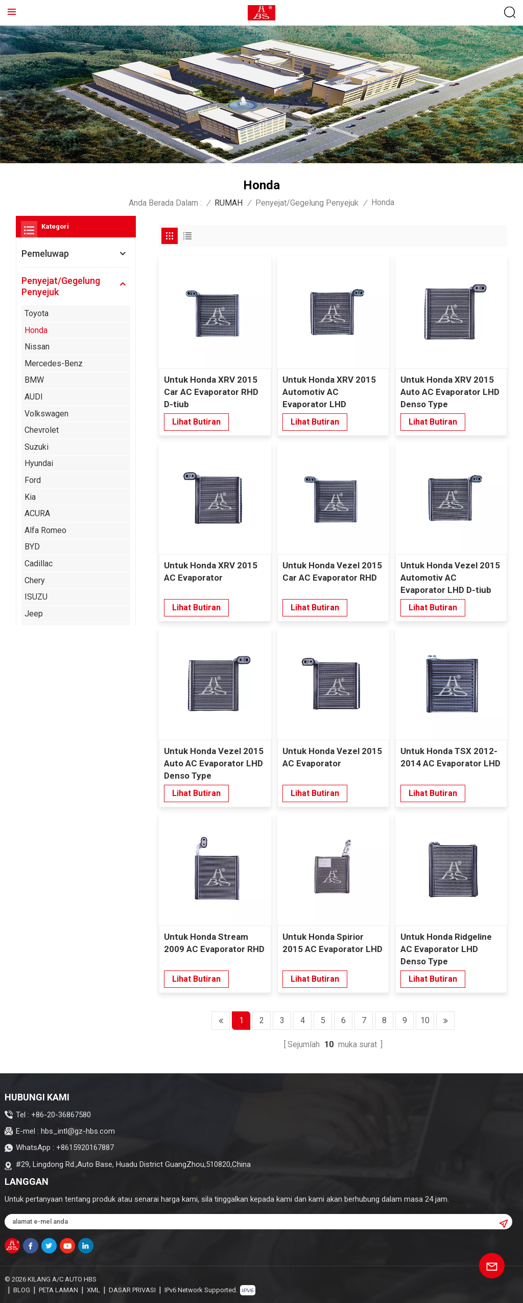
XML (93, 1290)
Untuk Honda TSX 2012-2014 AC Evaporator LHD (450, 757)
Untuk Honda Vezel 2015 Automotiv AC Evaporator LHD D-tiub (450, 577)
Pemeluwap (45, 253)
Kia (30, 497)
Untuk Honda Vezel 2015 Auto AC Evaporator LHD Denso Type (214, 763)
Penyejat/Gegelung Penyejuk (307, 203)
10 (425, 1020)
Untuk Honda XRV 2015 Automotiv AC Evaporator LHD (329, 391)
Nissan (37, 346)
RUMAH (229, 203)
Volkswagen (46, 413)
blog (21, 1290)
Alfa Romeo (45, 530)
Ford (33, 480)
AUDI (34, 397)
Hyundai (39, 463)
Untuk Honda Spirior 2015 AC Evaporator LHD (332, 943)
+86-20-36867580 (61, 1114)
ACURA (37, 513)
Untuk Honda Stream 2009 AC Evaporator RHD (214, 943)
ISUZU (36, 597)
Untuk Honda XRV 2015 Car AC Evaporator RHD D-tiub (211, 391)
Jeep (34, 614)
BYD (32, 546)
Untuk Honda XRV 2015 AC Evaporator (210, 571)
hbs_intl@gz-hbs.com (78, 1131)
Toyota (37, 313)
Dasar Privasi (132, 1290)
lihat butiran (196, 422)
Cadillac (39, 563)
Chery (35, 580)
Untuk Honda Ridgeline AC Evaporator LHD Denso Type (446, 949)
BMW (34, 380)
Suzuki (37, 447)
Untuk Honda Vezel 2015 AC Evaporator (332, 757)
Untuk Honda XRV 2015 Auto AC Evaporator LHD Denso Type (450, 391)
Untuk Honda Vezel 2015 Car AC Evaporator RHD (332, 571)
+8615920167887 (85, 1147)
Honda (36, 330)
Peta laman (58, 1290)
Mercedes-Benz (54, 363)
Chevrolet (42, 430)
